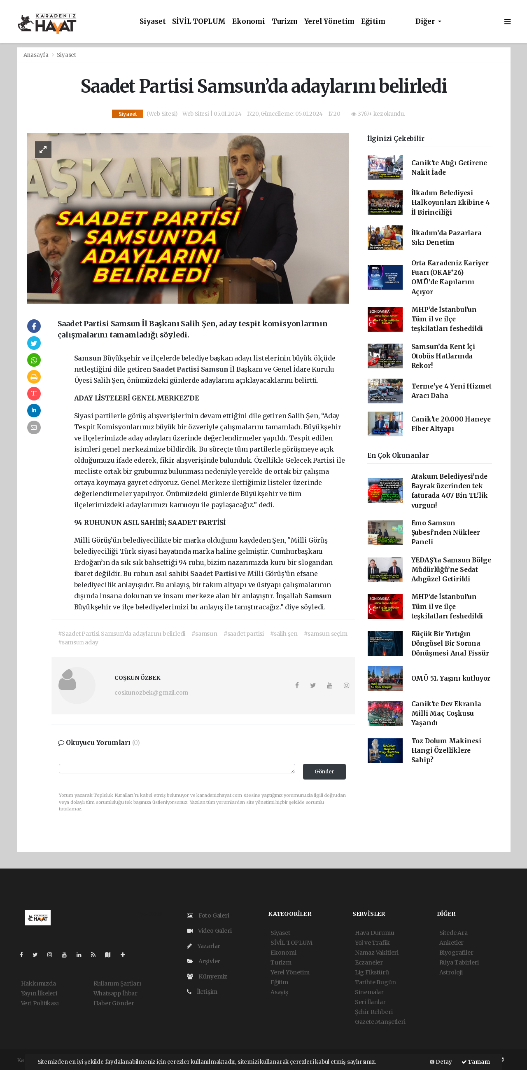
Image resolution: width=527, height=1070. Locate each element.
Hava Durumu (374, 933)
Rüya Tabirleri (459, 962)
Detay (441, 1061)
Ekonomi (248, 21)
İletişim (202, 991)
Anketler (451, 942)
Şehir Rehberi (374, 1012)
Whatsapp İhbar (115, 993)
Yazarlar (203, 946)
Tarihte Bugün (375, 982)
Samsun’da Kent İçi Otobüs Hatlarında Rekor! (443, 356)
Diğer (425, 21)
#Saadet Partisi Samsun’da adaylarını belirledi (121, 633)
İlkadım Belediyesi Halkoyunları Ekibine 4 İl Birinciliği (450, 202)
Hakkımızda (38, 983)
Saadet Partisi (177, 369)
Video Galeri (209, 930)
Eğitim (373, 21)
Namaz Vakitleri (377, 952)
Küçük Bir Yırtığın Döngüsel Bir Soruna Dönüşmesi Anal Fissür (450, 643)
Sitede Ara (453, 933)
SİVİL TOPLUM (199, 21)
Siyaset (153, 21)
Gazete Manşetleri (380, 1022)
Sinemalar (369, 992)
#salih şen (284, 633)
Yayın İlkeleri (39, 993)
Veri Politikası (40, 1003)
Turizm (285, 21)
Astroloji (451, 972)
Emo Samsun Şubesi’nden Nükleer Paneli (445, 532)
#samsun (204, 633)
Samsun (88, 358)
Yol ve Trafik (372, 942)
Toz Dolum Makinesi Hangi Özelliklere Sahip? (446, 750)
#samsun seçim (325, 633)
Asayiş (279, 992)
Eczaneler (369, 962)
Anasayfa (36, 55)
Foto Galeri (208, 915)
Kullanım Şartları (117, 983)
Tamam (476, 1061)
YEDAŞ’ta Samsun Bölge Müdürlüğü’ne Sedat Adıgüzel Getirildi (451, 569)
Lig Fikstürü (372, 972)
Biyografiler (456, 952)
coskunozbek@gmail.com (151, 692)
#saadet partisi (244, 633)
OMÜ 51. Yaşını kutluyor (451, 678)
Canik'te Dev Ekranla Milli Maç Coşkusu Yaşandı (446, 713)
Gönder (324, 771)
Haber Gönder (113, 1003)
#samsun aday (78, 642)
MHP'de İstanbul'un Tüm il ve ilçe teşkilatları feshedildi (447, 319)
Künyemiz (207, 976)
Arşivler (203, 961)
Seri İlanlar (370, 1002)
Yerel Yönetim (329, 21)
